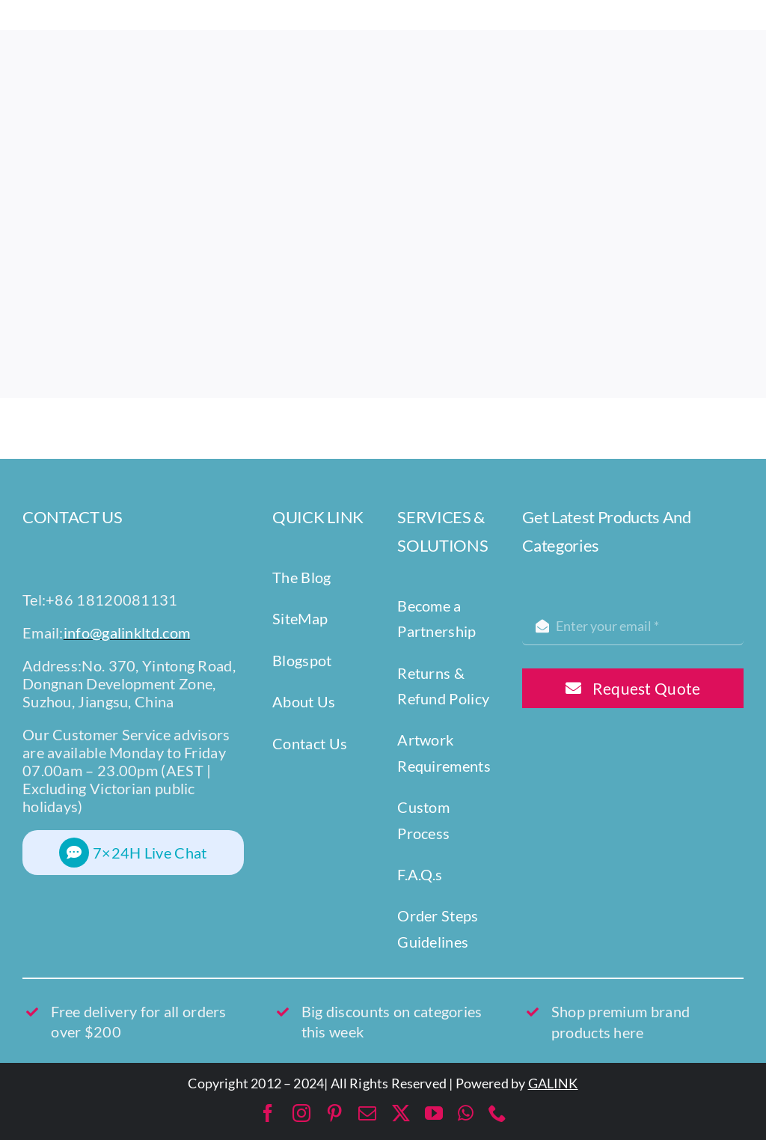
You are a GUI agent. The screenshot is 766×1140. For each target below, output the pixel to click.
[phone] (497, 1113)
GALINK (553, 1083)
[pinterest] (334, 1113)
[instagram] (301, 1113)
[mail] (367, 1113)
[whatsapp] (466, 1113)
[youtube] (434, 1113)
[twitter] (401, 1113)
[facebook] (268, 1113)
